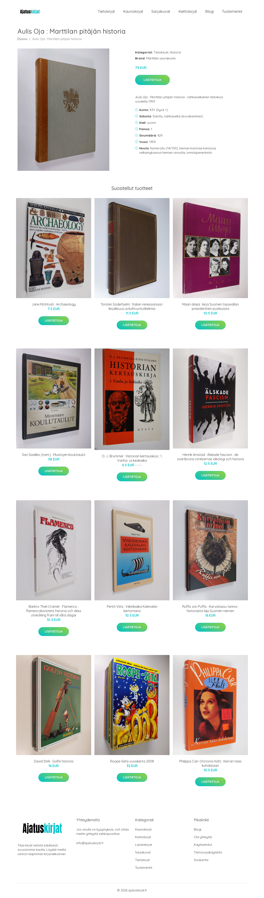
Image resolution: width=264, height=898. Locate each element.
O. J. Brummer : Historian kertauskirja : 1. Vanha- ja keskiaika (132, 459)
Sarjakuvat (160, 11)
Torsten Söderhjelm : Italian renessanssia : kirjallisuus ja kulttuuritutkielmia (132, 307)
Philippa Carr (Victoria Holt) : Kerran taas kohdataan (210, 764)
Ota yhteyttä (203, 838)
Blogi (209, 11)
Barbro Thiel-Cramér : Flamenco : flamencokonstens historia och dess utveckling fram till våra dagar (53, 611)
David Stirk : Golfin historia (53, 762)
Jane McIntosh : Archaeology (54, 305)
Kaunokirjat (133, 11)
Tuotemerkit (232, 11)
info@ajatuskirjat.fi (89, 844)
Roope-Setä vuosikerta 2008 (132, 762)
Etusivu (22, 39)
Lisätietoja (152, 81)
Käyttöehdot (203, 845)
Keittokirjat (187, 11)
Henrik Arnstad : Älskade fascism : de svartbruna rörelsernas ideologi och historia (210, 457)
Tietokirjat (106, 11)
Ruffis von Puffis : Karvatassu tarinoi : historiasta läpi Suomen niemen (210, 609)
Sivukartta (201, 861)
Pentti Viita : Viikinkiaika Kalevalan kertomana (132, 609)
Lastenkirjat (143, 845)
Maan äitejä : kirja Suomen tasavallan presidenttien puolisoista (210, 307)
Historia (175, 53)
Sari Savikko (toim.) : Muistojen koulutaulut (53, 455)
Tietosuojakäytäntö (208, 853)
